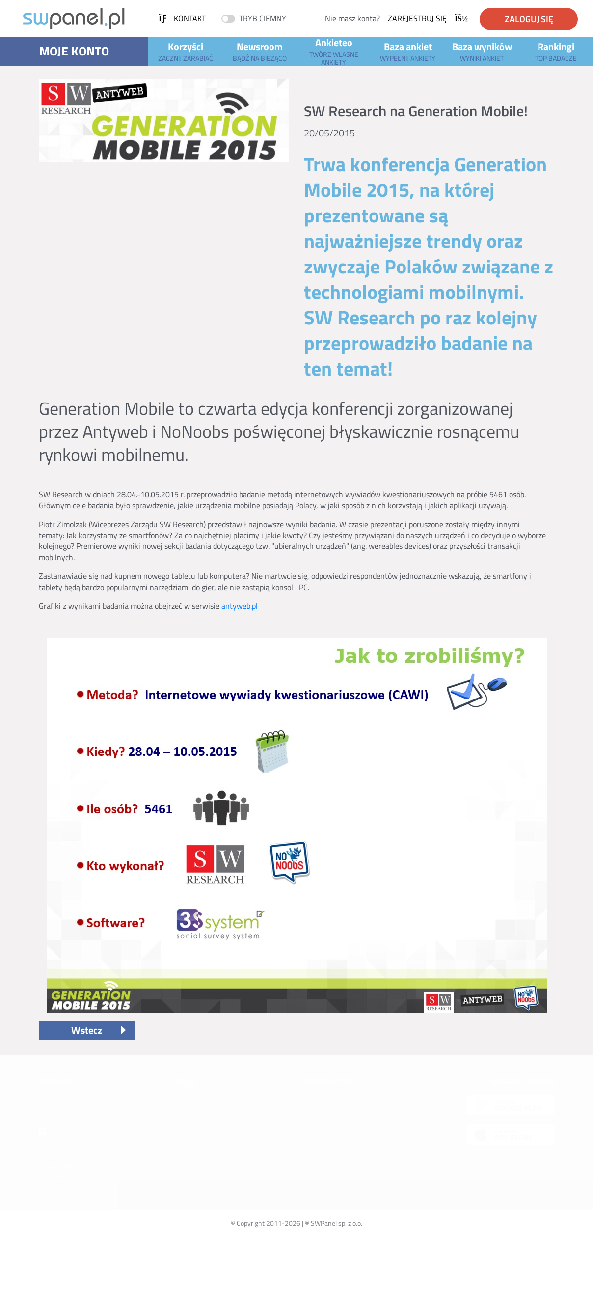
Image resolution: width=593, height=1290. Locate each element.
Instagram (59, 1154)
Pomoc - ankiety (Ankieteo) (210, 1131)
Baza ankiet (408, 51)
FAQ (310, 1096)
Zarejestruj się (428, 18)
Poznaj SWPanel (62, 1107)
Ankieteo (333, 51)
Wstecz (86, 1030)
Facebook (56, 1165)
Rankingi (556, 51)
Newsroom (259, 51)
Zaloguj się (529, 19)
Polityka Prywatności (334, 1142)
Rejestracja (320, 1131)
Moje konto (74, 51)
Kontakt (182, 18)
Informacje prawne (66, 1119)
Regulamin (319, 1119)
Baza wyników (482, 51)
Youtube (57, 1142)
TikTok (54, 1177)
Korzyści (185, 51)
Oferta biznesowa (69, 1131)
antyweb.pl (239, 606)
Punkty (181, 1142)
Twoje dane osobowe (334, 1154)
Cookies (315, 1165)
